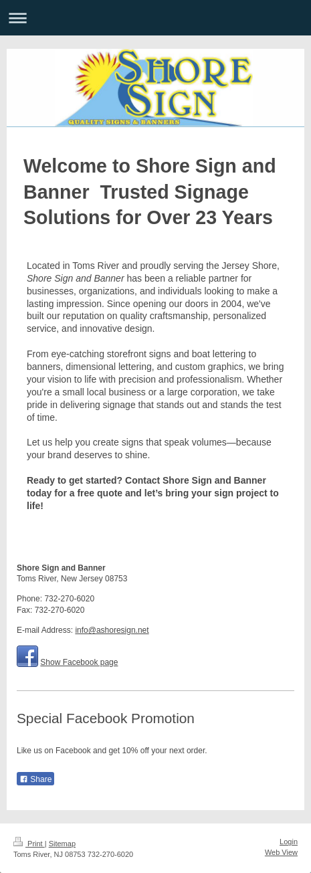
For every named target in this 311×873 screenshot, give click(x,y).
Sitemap (62, 844)
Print (29, 844)
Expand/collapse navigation (155, 17)
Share (35, 779)
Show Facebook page (79, 662)
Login (289, 842)
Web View (281, 852)
